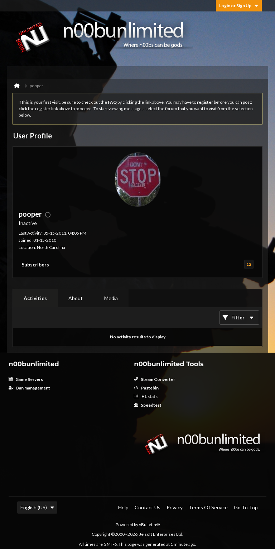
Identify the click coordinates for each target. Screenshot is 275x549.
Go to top (246, 507)
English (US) (37, 507)
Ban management (29, 388)
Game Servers (26, 379)
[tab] (35, 298)
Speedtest (147, 405)
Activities (35, 298)
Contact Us (147, 507)
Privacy (175, 507)
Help (123, 507)
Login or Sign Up (239, 5)
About (75, 298)
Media (111, 298)
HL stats (146, 396)
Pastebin (146, 388)
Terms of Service (208, 507)
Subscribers (35, 264)
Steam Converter (154, 379)
